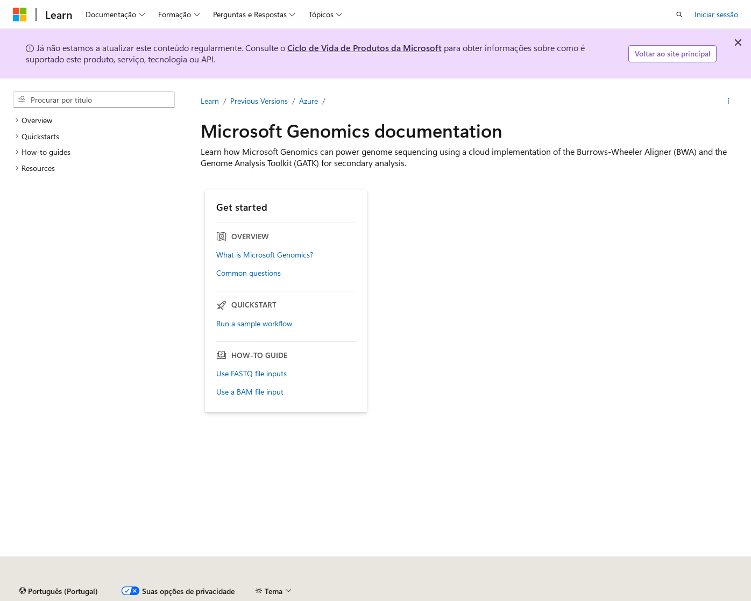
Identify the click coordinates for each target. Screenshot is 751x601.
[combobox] (94, 100)
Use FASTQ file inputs (251, 373)
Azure (308, 101)
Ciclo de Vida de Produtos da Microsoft (364, 47)
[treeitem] (94, 120)
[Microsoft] (20, 15)
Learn (210, 101)
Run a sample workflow (254, 323)
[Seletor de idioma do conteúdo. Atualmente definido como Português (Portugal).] (58, 591)
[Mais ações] (728, 101)
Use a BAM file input (250, 392)
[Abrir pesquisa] (679, 14)
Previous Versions (259, 101)
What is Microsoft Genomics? (264, 255)
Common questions (248, 273)
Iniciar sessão (716, 14)
